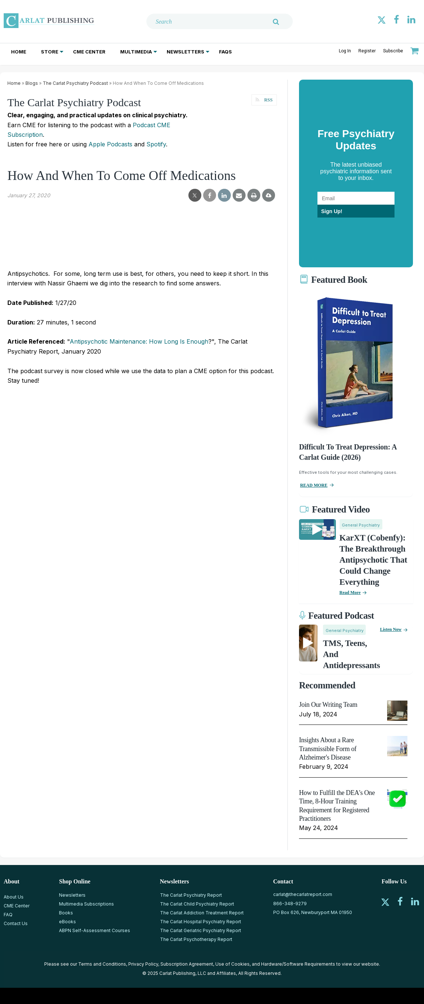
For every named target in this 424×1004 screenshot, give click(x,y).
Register (367, 50)
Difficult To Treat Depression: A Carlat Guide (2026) (347, 452)
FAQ (8, 914)
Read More (350, 592)
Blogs (31, 83)
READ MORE (313, 485)
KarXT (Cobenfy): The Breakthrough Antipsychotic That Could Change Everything (373, 560)
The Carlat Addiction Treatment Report (202, 913)
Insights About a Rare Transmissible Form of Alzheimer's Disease (328, 748)
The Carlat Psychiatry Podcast (75, 83)
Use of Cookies (232, 964)
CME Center (89, 52)
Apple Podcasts (110, 144)
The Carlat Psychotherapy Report (196, 939)
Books (66, 913)
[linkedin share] (224, 195)
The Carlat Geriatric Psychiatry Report (200, 930)
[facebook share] (209, 195)
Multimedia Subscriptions (86, 904)
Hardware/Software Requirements (298, 964)
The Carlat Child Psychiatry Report (197, 904)
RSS (267, 100)
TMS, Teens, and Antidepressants (351, 654)
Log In (345, 50)
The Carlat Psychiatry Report (191, 895)
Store (49, 52)
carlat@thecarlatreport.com (302, 894)
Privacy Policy (143, 964)
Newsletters (185, 52)
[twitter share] (194, 195)
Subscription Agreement (186, 964)
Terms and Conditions (102, 964)
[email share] (239, 195)
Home (18, 52)
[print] (253, 195)
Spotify (156, 144)
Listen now (391, 629)
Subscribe (393, 50)
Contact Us (16, 923)
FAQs (225, 52)
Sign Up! (332, 211)
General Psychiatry (361, 525)
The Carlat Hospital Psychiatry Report (200, 921)
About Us (14, 897)
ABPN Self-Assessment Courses (94, 930)
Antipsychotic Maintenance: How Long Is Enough (139, 341)
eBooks (67, 921)
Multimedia (136, 52)
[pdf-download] (268, 195)
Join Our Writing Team (328, 704)
